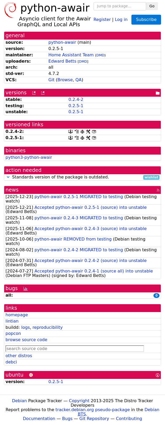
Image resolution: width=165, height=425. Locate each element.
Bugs (67, 418)
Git (52, 79)
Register (102, 19)
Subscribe (146, 19)
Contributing (129, 418)
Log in (121, 19)
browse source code (26, 339)
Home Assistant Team (71, 54)
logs (25, 327)
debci (11, 361)
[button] (8, 177)
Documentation (39, 418)
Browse (65, 79)
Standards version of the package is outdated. (82, 177)
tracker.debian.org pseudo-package (93, 409)
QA (78, 79)
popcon (13, 333)
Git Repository (94, 418)
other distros (19, 355)
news (12, 190)
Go (152, 6)
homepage (17, 314)
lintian (12, 321)
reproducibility (48, 327)
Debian (19, 400)
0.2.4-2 (75, 99)
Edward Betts (62, 61)
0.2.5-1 (75, 105)
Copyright (79, 400)
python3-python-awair (29, 157)
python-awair (62, 42)
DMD (100, 55)
